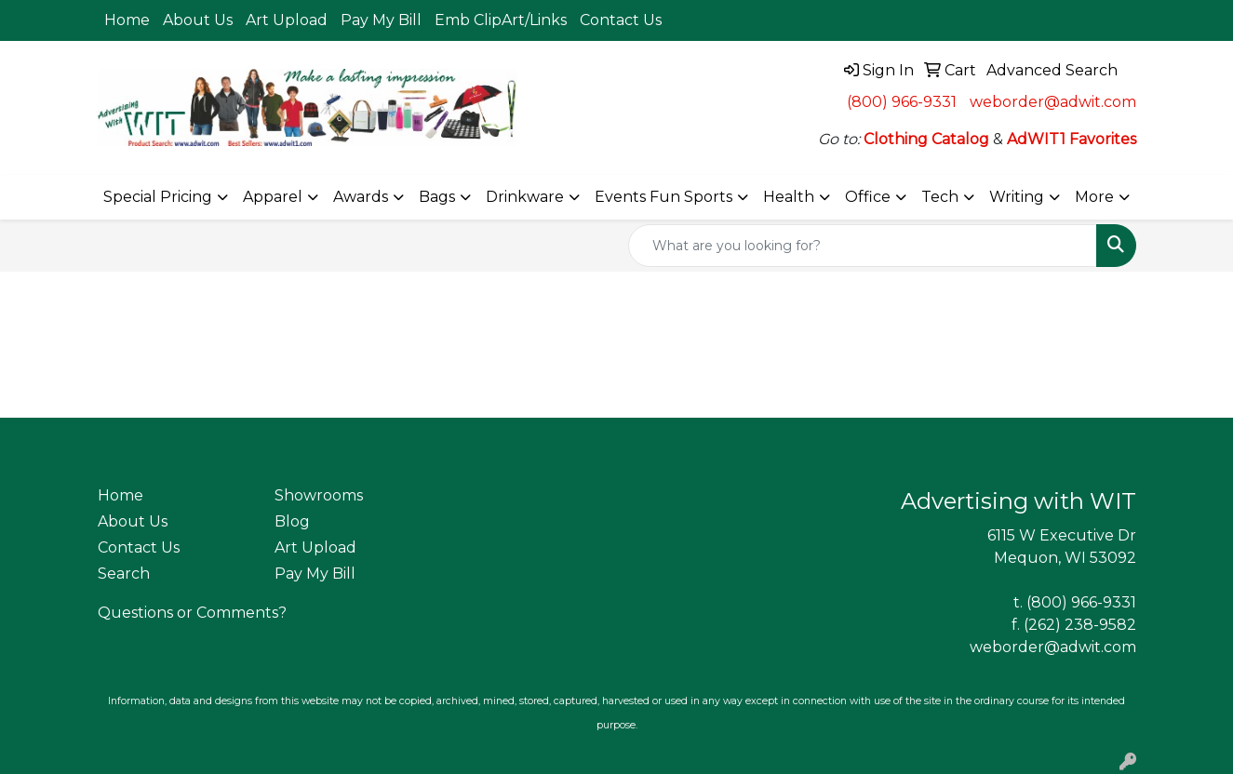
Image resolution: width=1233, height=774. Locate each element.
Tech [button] (939, 197)
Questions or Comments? (192, 612)
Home (127, 20)
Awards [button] (360, 197)
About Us (198, 20)
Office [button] (868, 197)
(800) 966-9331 (902, 102)
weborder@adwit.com (1053, 102)
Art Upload (287, 20)
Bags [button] (437, 197)
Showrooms (319, 495)
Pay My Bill (381, 20)
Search (124, 573)
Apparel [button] (272, 197)
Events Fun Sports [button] (663, 197)
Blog (292, 521)
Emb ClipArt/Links (501, 20)
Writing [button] (1016, 197)
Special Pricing (157, 197)
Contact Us (621, 20)
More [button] (1094, 197)
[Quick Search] (862, 245)
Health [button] (788, 197)
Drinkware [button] (525, 197)
